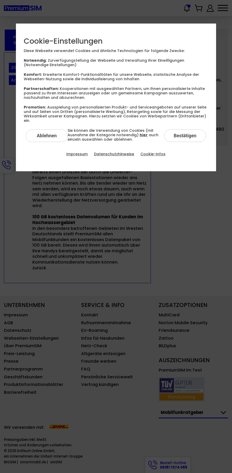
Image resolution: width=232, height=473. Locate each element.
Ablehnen (47, 135)
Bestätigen (185, 135)
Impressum (77, 154)
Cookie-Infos (152, 154)
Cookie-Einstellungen (63, 41)
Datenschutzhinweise (114, 154)
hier (144, 135)
